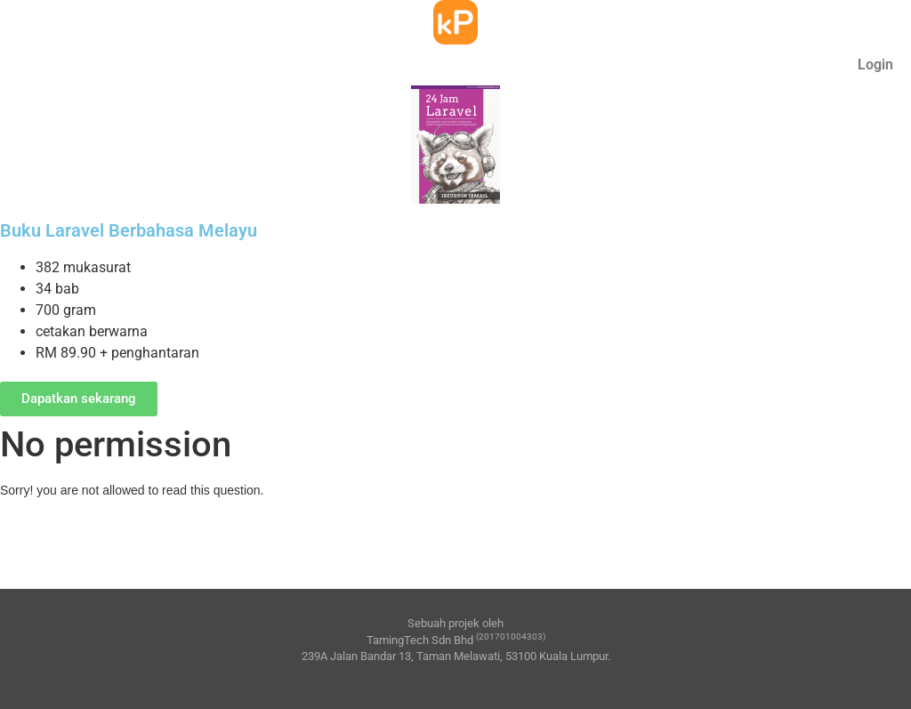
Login (875, 64)
